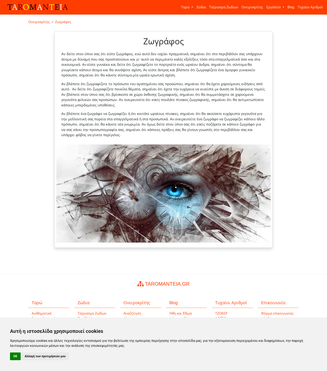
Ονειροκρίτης (252, 7)
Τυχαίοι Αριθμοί (310, 7)
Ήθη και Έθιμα (180, 313)
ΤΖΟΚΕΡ (221, 313)
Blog (291, 7)
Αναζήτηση (132, 313)
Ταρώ (185, 7)
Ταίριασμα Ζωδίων (223, 7)
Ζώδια (201, 7)
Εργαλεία (274, 7)
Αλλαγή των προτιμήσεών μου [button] (45, 356)
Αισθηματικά (42, 313)
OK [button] (15, 356)
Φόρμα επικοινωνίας (277, 313)
